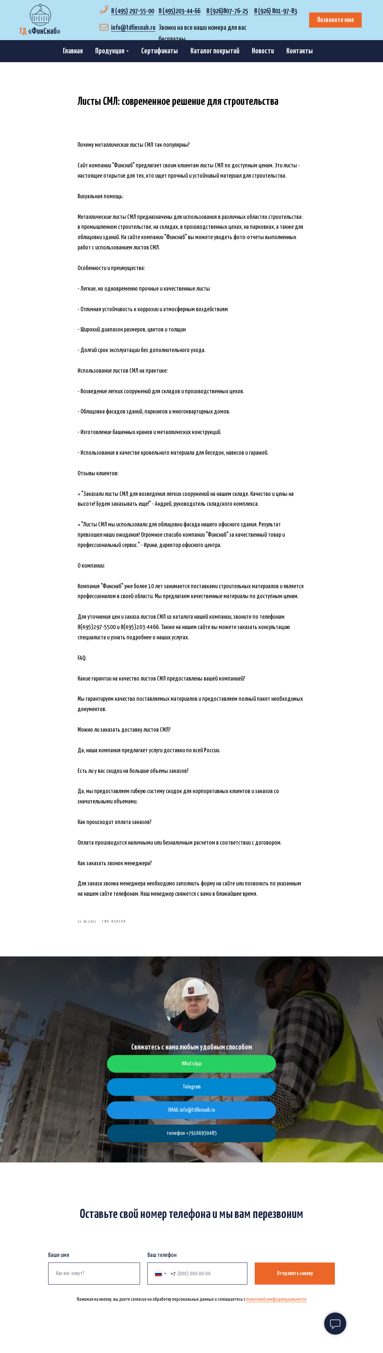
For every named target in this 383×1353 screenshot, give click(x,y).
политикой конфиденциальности (276, 1304)
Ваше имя (58, 1260)
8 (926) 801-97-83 (275, 11)
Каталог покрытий (214, 51)
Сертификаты (159, 51)
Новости (263, 51)
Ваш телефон (161, 1260)
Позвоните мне (335, 20)
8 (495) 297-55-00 (132, 11)
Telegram (192, 1092)
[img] (40, 15)
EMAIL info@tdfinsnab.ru (191, 1115)
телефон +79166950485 (192, 1138)
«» (39, 31)
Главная (73, 51)
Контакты (299, 51)
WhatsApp (192, 1069)
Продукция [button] (109, 51)
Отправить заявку (295, 1278)
